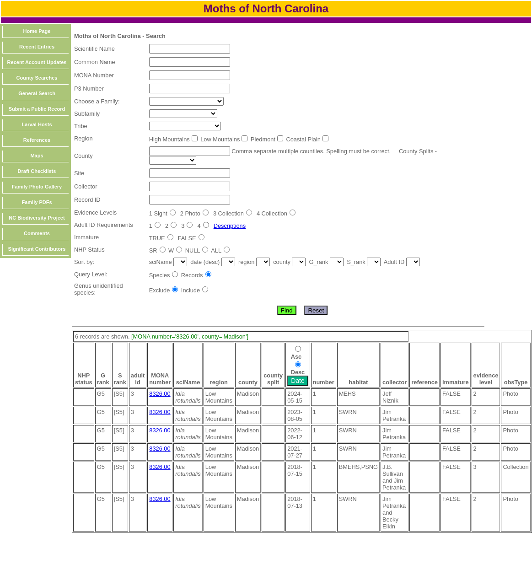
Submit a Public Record (37, 109)
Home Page (37, 31)
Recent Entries (36, 46)
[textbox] (189, 49)
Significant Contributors (37, 249)
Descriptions (230, 225)
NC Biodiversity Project (36, 218)
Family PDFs (36, 202)
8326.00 (159, 393)
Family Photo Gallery (37, 186)
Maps (36, 155)
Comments (37, 233)
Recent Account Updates (37, 62)
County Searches (37, 78)
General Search (36, 93)
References (36, 140)
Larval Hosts (36, 124)
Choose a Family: (97, 101)
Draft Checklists (37, 171)
